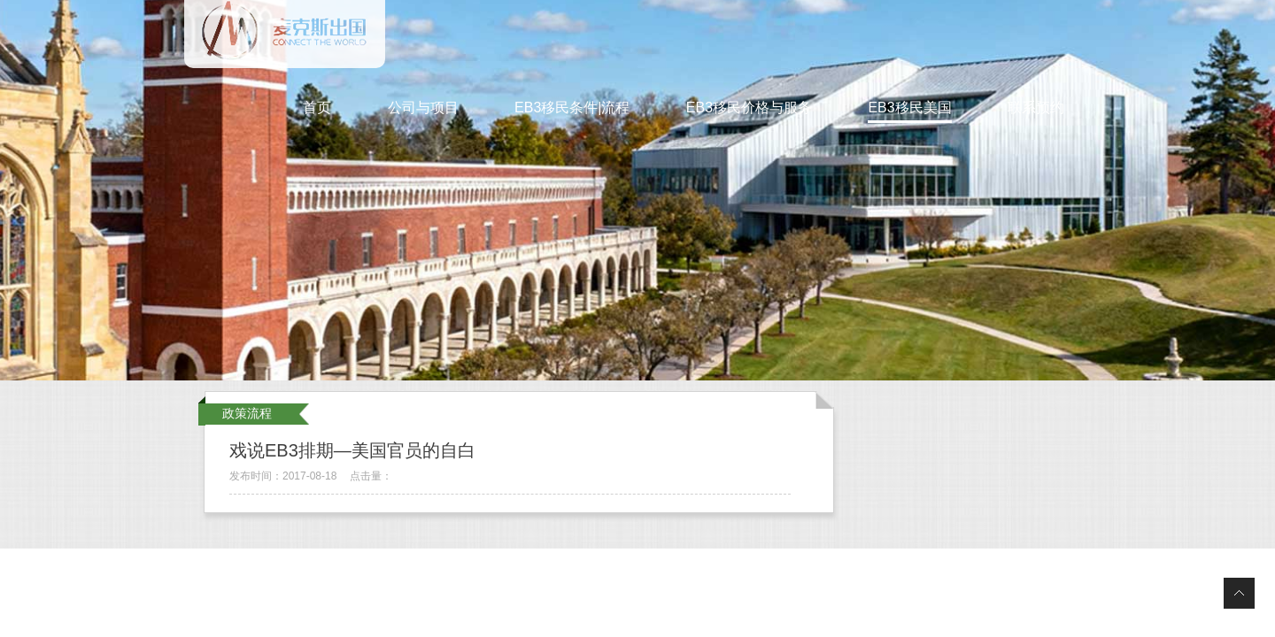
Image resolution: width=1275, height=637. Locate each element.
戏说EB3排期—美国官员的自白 (352, 450)
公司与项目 (423, 107)
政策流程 (247, 413)
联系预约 (1036, 107)
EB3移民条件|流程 (572, 107)
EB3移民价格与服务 (749, 107)
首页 (317, 107)
